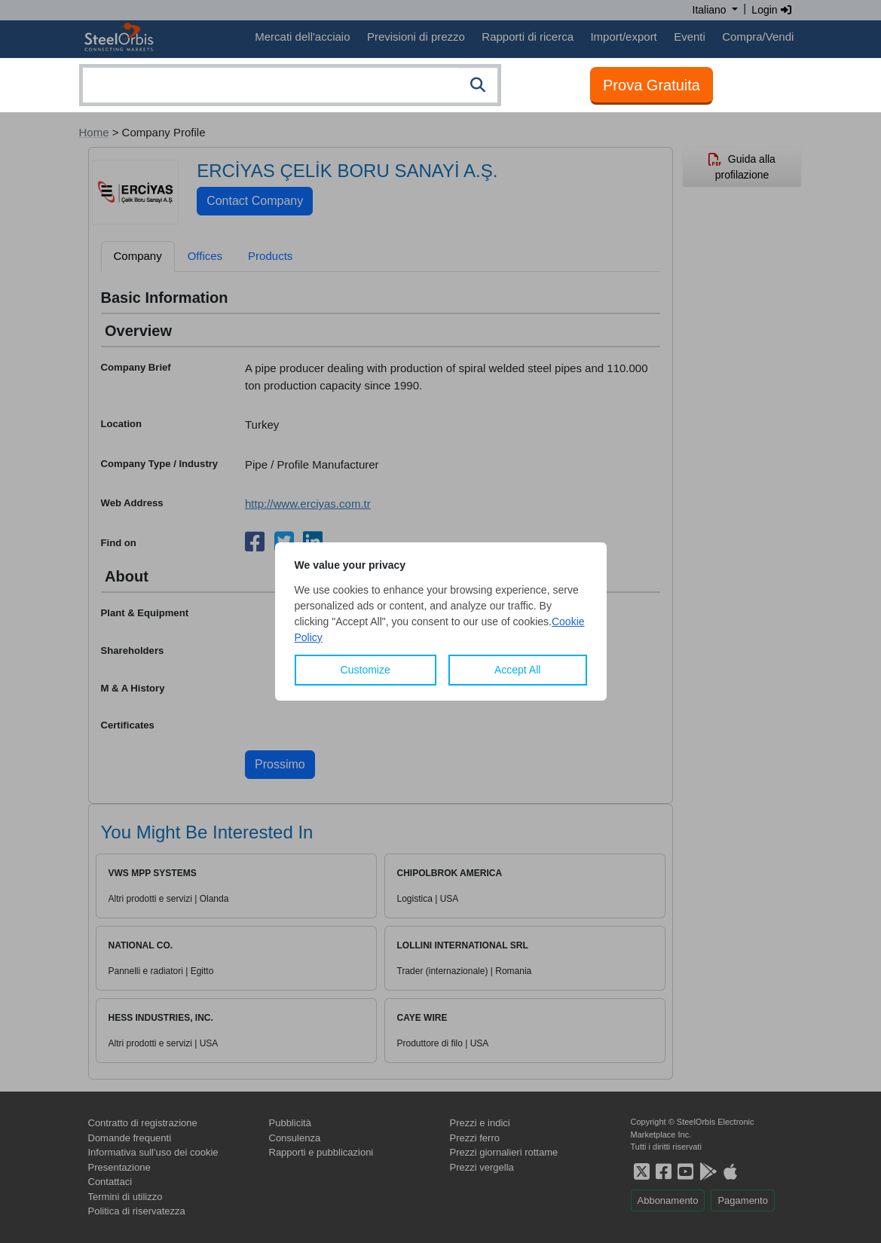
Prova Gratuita (651, 85)
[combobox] (290, 85)
